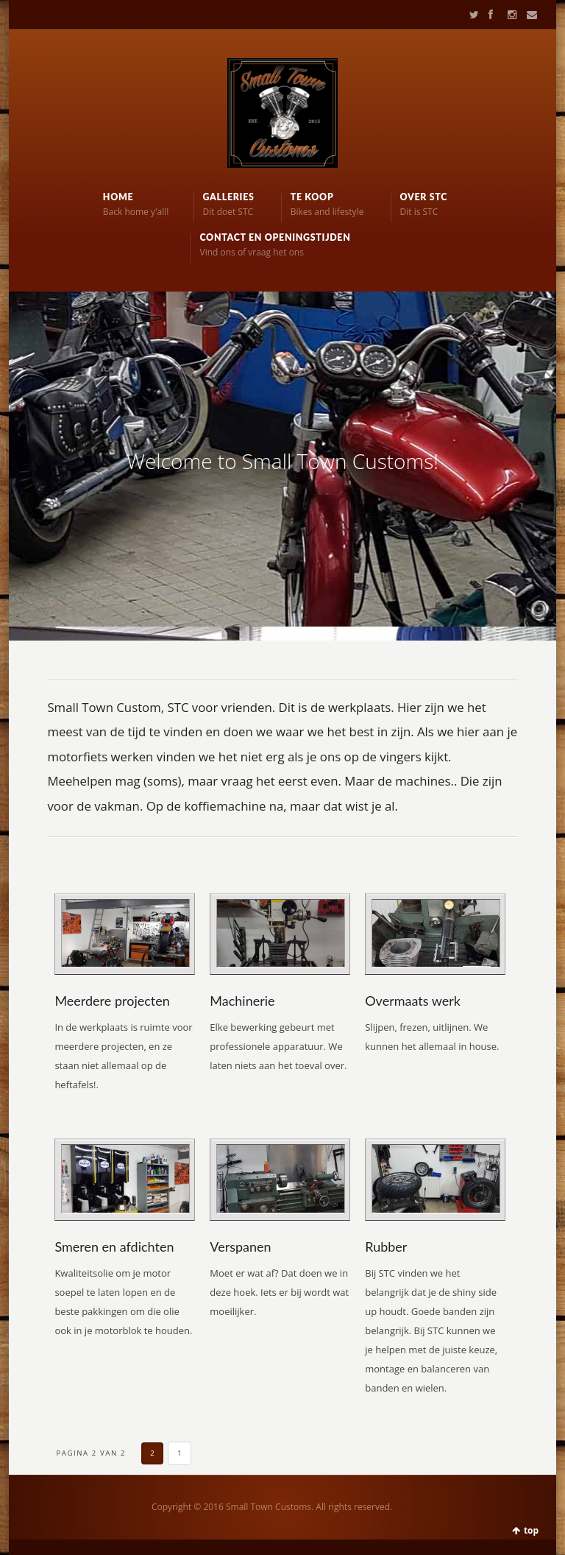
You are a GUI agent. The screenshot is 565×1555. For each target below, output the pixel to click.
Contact (527, 14)
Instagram (509, 14)
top (531, 1530)
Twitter (470, 14)
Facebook (489, 14)
